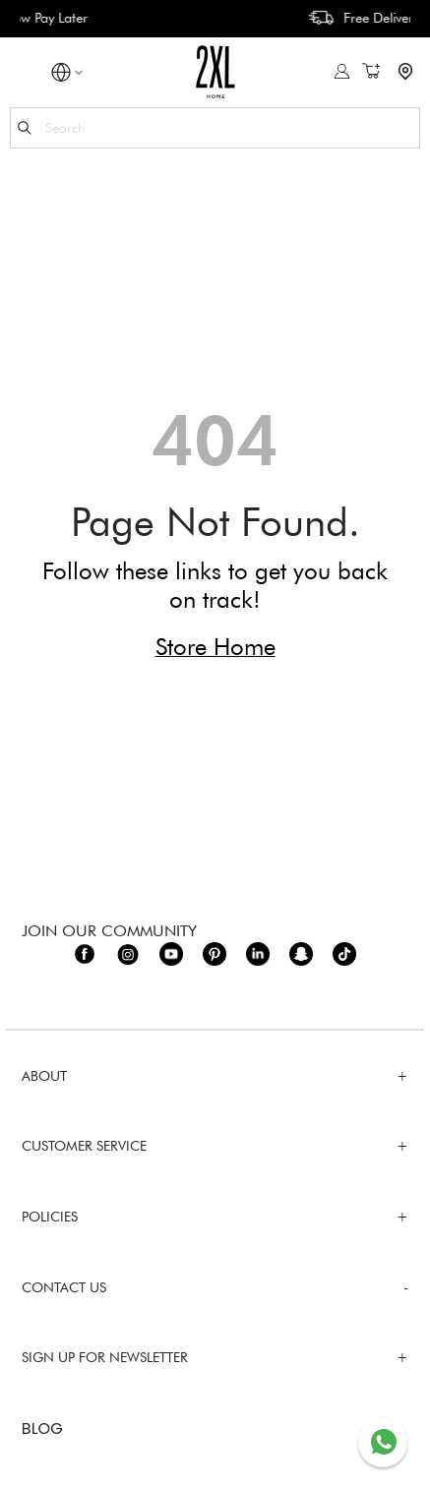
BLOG (42, 1429)
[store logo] (215, 71)
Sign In (342, 71)
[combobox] (215, 128)
